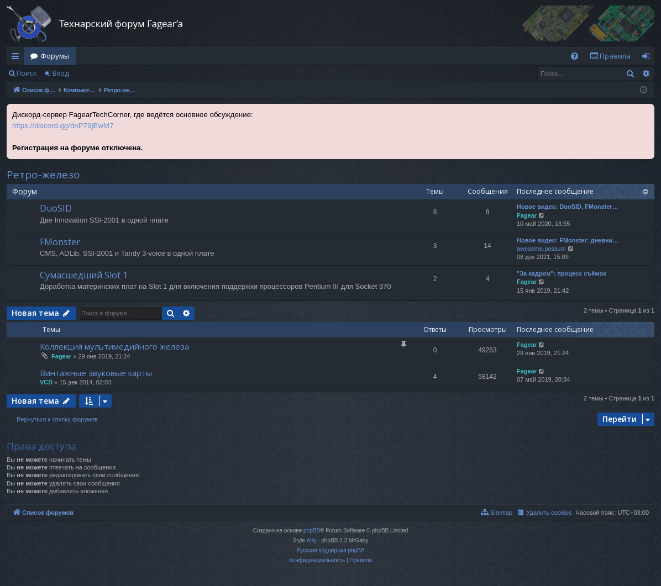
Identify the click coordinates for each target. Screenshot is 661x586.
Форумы (55, 56)
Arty (312, 540)
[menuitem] (574, 56)
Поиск (26, 73)
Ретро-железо (43, 174)
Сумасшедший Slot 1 (84, 275)
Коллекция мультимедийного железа (114, 346)
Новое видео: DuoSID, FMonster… (567, 206)
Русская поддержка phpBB (330, 550)
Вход (61, 73)
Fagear (527, 215)
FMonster (60, 242)
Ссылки (17, 58)
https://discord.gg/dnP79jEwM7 (62, 126)
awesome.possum (541, 248)
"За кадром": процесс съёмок (561, 273)
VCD (46, 382)
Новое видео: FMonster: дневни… (567, 240)
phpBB (311, 530)
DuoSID (56, 208)
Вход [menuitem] (648, 58)
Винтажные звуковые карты (96, 372)
